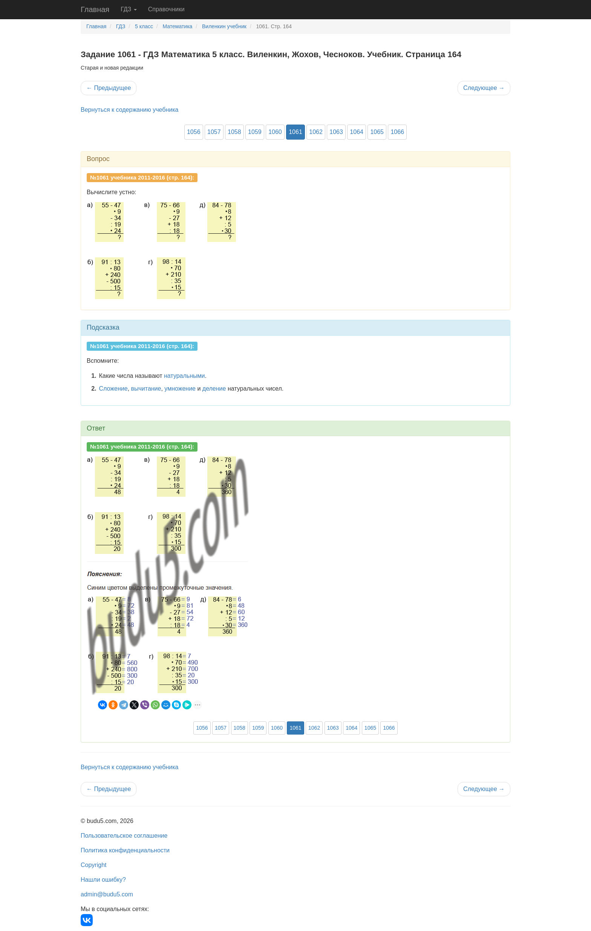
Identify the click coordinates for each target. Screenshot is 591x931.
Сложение (113, 388)
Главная (95, 9)
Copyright (93, 865)
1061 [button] (295, 132)
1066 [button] (397, 132)
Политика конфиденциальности (125, 850)
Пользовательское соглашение (124, 835)
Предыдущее (108, 88)
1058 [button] (234, 132)
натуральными (184, 376)
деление (214, 388)
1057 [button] (214, 132)
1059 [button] (255, 132)
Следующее (484, 88)
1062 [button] (316, 132)
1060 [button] (275, 132)
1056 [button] (194, 132)
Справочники (166, 9)
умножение (180, 388)
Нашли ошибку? (103, 879)
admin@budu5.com (107, 894)
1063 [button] (336, 132)
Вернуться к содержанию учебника (129, 109)
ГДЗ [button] (129, 9)
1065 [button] (377, 132)
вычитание (146, 388)
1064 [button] (356, 132)
